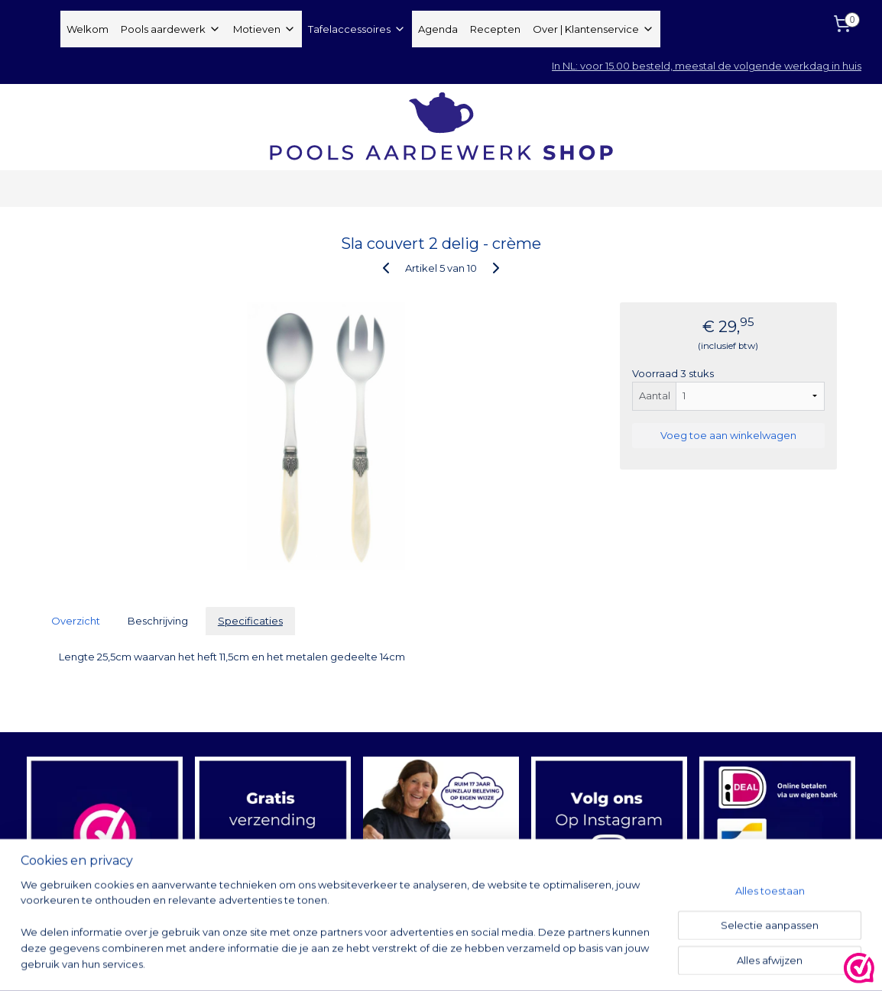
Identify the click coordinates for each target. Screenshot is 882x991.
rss (543, 962)
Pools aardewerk (171, 29)
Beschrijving (158, 621)
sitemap (515, 962)
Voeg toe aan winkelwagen (728, 435)
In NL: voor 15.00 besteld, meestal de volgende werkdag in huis (706, 66)
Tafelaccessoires (357, 29)
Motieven (264, 29)
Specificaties (250, 621)
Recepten (495, 29)
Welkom (87, 29)
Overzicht (75, 621)
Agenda (438, 29)
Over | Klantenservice (593, 29)
